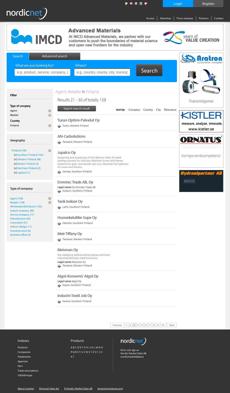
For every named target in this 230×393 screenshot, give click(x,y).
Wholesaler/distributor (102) (26, 206)
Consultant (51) (18, 222)
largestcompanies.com (110, 388)
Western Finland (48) (29, 159)
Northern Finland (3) (28, 168)
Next (171, 325)
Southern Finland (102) (30, 154)
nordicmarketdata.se (132, 356)
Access (150, 18)
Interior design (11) (21, 226)
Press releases (185, 18)
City (158, 109)
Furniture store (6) (20, 230)
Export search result (77, 108)
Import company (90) (22, 210)
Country (148, 109)
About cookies (26, 388)
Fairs (20, 366)
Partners (204, 18)
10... (163, 325)
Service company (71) (22, 214)
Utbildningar (25, 375)
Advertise (165, 18)
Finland (92, 91)
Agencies (23, 361)
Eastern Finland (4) (27, 163)
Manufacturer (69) (20, 218)
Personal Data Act (49, 388)
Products (23, 347)
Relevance (170, 109)
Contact (218, 18)
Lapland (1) (23, 172)
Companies (24, 352)
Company (134, 109)
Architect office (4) (20, 234)
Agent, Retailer (68, 91)
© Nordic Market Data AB (78, 388)
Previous (117, 325)
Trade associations (28, 370)
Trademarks (24, 356)
